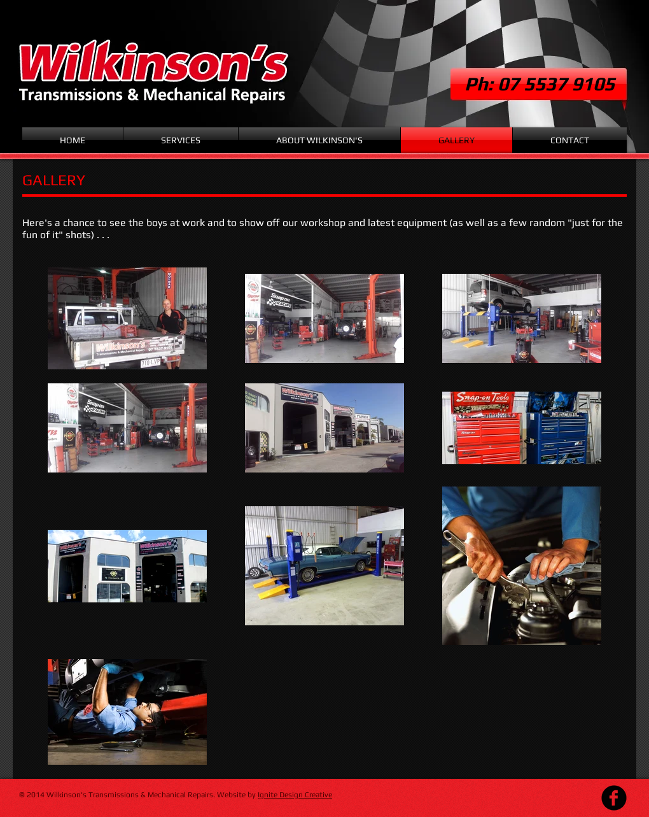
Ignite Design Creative (295, 794)
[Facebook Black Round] (614, 798)
